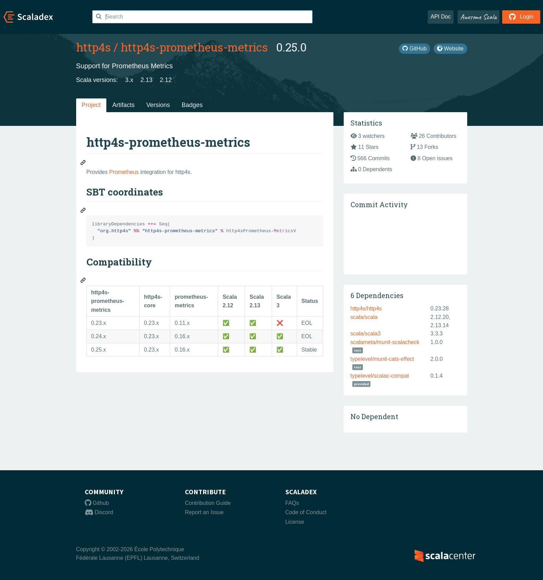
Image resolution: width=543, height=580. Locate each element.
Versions (158, 105)
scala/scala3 (366, 333)
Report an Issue (204, 512)
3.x (129, 79)
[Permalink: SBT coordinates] (83, 211)
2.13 (147, 79)
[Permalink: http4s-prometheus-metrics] (83, 163)
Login (521, 17)
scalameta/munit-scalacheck (385, 342)
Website (450, 48)
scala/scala (364, 317)
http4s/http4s (366, 308)
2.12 (166, 79)
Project (91, 105)
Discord (99, 512)
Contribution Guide (208, 503)
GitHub (414, 48)
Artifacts (124, 105)
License (294, 522)
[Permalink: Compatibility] (83, 281)
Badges (192, 105)
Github (97, 503)
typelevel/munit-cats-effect (382, 359)
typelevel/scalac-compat (380, 376)
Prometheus (124, 172)
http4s (93, 47)
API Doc (440, 17)
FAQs (292, 503)
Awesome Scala (478, 16)
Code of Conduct (306, 512)
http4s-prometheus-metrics (194, 47)
